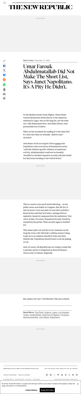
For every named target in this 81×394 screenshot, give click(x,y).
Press (68, 368)
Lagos (54, 312)
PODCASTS (59, 2)
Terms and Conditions (19, 379)
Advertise (62, 368)
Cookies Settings (36, 379)
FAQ (65, 368)
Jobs (71, 368)
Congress (64, 315)
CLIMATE (33, 2)
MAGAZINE (44, 2)
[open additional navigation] (4, 2)
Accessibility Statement (8, 379)
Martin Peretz (28, 60)
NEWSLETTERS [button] (52, 2)
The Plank (39, 312)
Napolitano (55, 317)
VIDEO (64, 2)
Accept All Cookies (47, 390)
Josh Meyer (44, 317)
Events (46, 368)
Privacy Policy (28, 379)
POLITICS (28, 2)
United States (35, 315)
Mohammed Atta (30, 317)
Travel (49, 368)
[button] (4, 61)
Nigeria (48, 312)
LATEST (14, 2)
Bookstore (53, 368)
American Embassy (50, 315)
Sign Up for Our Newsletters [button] (24, 375)
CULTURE (39, 2)
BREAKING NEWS (21, 2)
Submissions (75, 368)
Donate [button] (57, 368)
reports (58, 143)
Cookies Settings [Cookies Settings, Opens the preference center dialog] (31, 390)
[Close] (77, 384)
